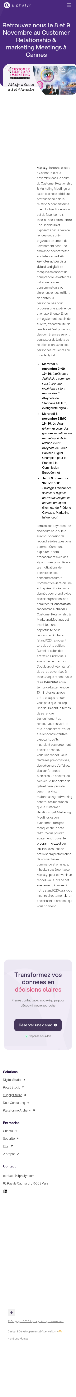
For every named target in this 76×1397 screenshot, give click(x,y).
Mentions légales (18, 1338)
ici (66, 895)
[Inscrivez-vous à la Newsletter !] (37, 1249)
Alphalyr (43, 167)
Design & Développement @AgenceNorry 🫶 (35, 1331)
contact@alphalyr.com (19, 1175)
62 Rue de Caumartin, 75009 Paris (26, 1183)
